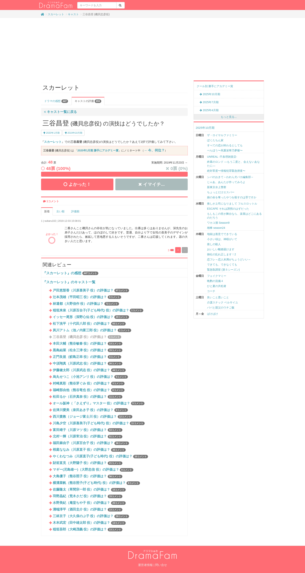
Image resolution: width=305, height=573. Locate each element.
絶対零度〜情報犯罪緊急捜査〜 (226, 170)
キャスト (73, 14)
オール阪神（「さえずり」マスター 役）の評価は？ (98, 403)
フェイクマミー (216, 275)
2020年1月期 (51, 132)
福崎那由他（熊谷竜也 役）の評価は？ (89, 390)
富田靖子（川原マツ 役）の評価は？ (88, 430)
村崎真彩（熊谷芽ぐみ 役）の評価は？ (89, 383)
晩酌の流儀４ (215, 280)
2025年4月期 (209, 110)
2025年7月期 (209, 102)
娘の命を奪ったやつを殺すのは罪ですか (231, 197)
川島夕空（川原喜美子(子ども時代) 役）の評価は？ (99, 423)
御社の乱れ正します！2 (221, 254)
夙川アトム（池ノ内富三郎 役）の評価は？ (92, 330)
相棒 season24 (216, 227)
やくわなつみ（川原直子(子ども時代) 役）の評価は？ (100, 456)
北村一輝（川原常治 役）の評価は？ (88, 436)
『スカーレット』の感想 (62, 273)
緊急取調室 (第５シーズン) (223, 269)
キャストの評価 (88, 101)
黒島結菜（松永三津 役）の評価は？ (88, 350)
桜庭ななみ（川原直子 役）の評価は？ (89, 449)
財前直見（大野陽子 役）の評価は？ (88, 463)
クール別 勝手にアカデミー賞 (215, 86)
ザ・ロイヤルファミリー (222, 135)
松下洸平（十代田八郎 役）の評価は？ (89, 323)
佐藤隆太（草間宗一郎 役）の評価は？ (89, 489)
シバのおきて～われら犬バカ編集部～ (230, 177)
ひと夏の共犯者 (216, 286)
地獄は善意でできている (222, 234)
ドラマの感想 (56, 101)
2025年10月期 (210, 94)
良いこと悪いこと (218, 297)
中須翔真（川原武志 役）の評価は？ (88, 363)
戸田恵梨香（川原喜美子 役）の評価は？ (91, 290)
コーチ (211, 291)
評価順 (75, 211)
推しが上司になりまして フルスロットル (232, 203)
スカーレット (56, 14)
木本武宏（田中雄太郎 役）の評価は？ (89, 523)
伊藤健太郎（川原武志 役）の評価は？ (89, 370)
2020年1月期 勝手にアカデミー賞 (97, 150)
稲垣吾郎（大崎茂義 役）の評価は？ (88, 529)
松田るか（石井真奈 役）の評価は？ (88, 397)
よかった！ (77, 184)
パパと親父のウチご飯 (220, 307)
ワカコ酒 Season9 (218, 222)
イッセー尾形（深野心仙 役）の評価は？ (91, 317)
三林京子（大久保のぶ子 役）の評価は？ (91, 516)
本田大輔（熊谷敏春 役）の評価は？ (88, 343)
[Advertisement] (152, 49)
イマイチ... (151, 184)
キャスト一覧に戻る (60, 112)
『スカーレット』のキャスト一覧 (69, 282)
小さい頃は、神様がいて (222, 239)
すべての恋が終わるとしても (225, 145)
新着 (47, 211)
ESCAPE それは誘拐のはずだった (228, 208)
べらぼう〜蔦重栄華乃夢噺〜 (225, 150)
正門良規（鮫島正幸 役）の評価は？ (87, 357)
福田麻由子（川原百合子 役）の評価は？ (91, 443)
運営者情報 (145, 565)
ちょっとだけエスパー (220, 192)
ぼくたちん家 (215, 140)
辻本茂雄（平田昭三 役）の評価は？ (87, 297)
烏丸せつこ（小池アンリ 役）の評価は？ (90, 377)
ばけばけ (212, 313)
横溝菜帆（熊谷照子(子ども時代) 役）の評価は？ (96, 483)
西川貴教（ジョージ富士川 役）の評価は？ (93, 416)
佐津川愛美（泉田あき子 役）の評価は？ (90, 410)
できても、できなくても (222, 264)
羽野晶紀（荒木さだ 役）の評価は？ (88, 496)
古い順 (60, 211)
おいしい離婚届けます (220, 249)
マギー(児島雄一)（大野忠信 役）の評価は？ (93, 469)
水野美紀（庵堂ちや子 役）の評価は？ (89, 503)
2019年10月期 (73, 132)
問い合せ (161, 565)
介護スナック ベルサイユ (222, 302)
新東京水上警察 (216, 187)
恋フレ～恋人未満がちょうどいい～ (229, 259)
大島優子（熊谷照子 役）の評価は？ (88, 476)
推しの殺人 (214, 244)
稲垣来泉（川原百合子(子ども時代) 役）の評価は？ (98, 310)
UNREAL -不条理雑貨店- (222, 156)
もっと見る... (229, 116)
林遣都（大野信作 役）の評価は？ (86, 304)
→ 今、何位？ (154, 150)
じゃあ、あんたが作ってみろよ (226, 182)
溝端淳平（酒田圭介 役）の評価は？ (88, 509)
